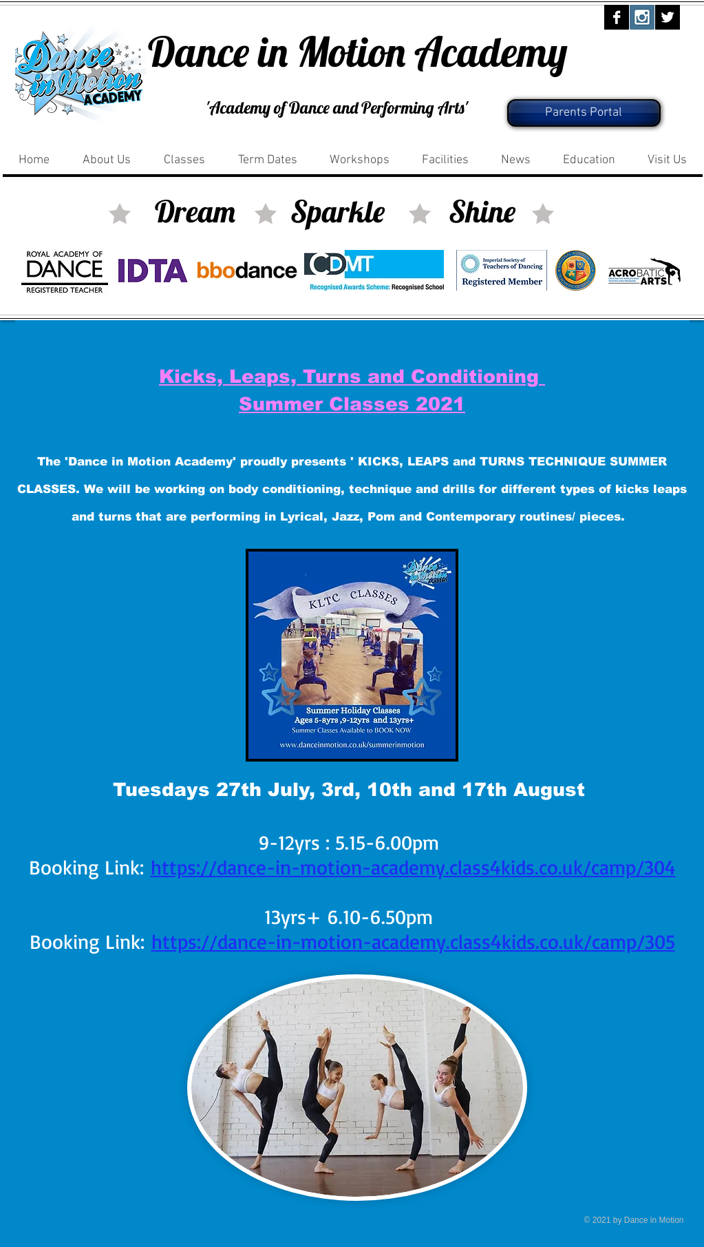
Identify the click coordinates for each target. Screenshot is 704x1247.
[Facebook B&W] (616, 17)
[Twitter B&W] (667, 17)
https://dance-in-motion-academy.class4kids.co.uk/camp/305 (413, 941)
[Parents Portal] (584, 113)
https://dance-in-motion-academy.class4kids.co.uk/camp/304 (413, 867)
